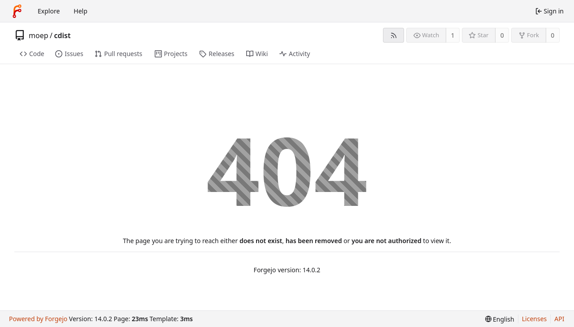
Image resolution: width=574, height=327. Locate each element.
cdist (62, 35)
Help (80, 11)
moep (38, 35)
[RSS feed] (393, 35)
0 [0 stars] (502, 35)
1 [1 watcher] (453, 35)
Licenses (534, 318)
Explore (49, 11)
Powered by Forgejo (38, 318)
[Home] (17, 11)
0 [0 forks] (552, 35)
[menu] (499, 319)
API (559, 318)
